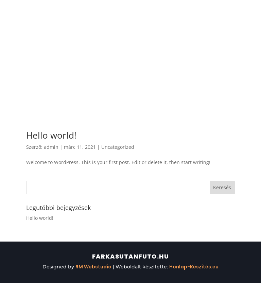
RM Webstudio (93, 266)
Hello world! (51, 135)
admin (51, 147)
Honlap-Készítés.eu (194, 266)
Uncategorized (117, 147)
